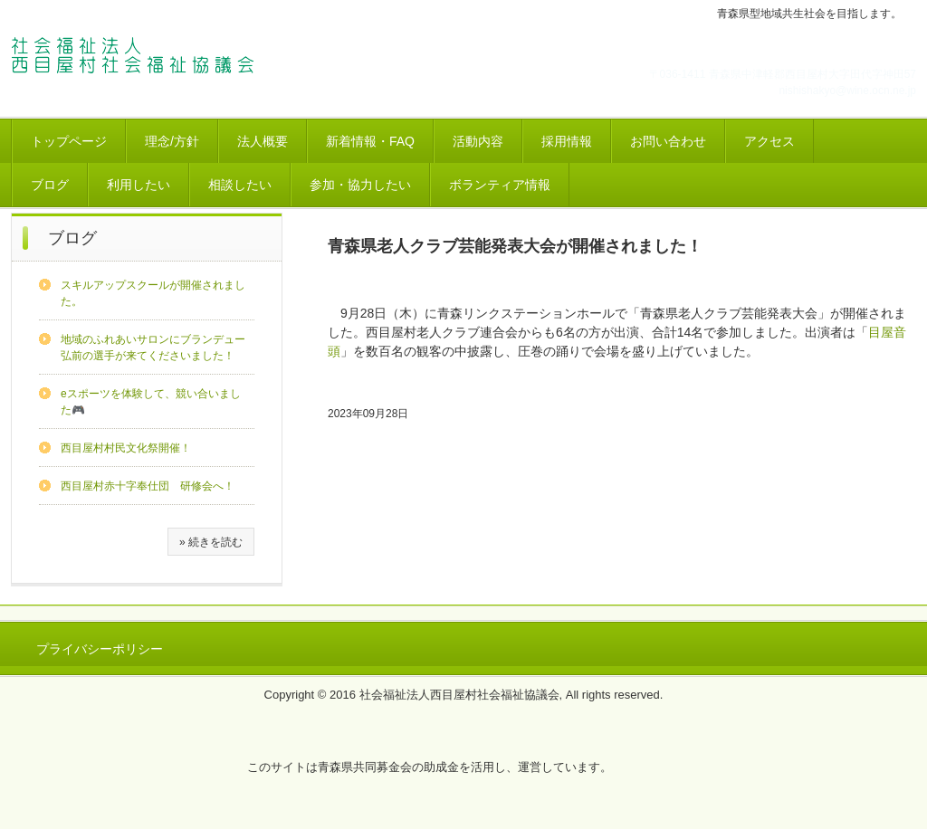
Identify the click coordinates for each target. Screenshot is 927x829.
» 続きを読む (211, 542)
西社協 (137, 57)
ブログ (50, 184)
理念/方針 (172, 141)
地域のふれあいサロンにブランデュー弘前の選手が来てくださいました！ (153, 347)
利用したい (138, 184)
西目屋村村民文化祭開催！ (126, 448)
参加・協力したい (360, 184)
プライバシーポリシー (99, 649)
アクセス (769, 141)
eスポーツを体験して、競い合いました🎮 (151, 401)
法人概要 (262, 141)
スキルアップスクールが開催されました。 (153, 293)
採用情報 (566, 141)
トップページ (69, 141)
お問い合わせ (668, 141)
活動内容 (478, 141)
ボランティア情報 (499, 184)
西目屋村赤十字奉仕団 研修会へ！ (147, 486)
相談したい (240, 184)
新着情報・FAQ (370, 141)
